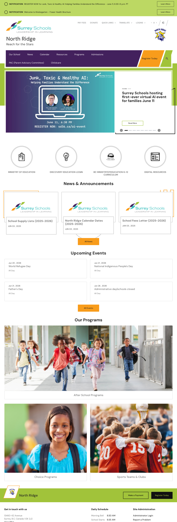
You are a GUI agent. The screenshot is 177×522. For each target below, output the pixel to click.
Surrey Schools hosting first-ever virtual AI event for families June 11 (144, 97)
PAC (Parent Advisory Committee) (26, 62)
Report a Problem (142, 519)
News (30, 54)
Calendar (44, 54)
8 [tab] (154, 130)
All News (88, 241)
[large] (156, 23)
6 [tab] (146, 130)
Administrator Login (143, 515)
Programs (79, 54)
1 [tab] (126, 130)
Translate (125, 22)
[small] (151, 23)
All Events (88, 308)
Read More (129, 123)
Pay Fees (82, 22)
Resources (62, 54)
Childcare (56, 62)
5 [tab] (142, 130)
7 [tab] (150, 130)
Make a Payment (136, 495)
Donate (94, 22)
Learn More (163, 4)
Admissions (97, 54)
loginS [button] (140, 22)
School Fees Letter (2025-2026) (144, 220)
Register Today (150, 58)
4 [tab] (138, 130)
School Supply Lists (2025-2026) (30, 221)
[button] (167, 58)
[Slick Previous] (121, 130)
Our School (14, 54)
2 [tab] (130, 130)
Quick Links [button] (109, 22)
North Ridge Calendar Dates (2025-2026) (84, 222)
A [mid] (154, 22)
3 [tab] (134, 130)
